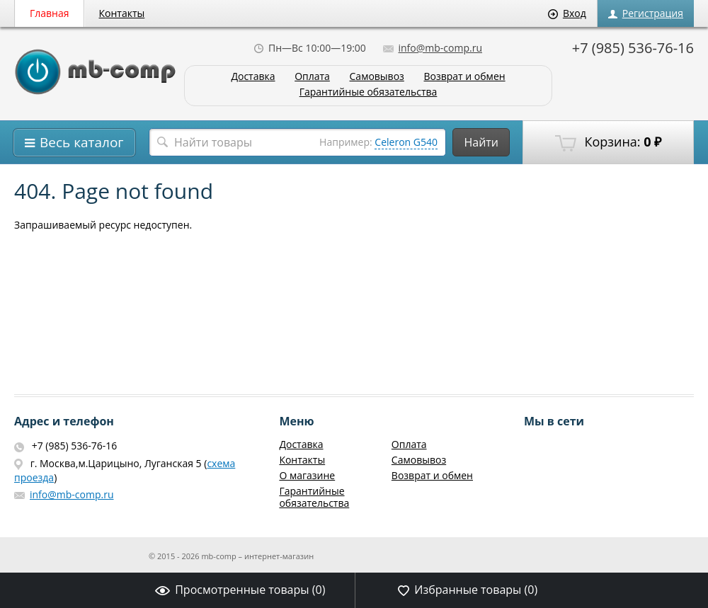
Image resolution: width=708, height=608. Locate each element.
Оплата (312, 77)
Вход (567, 13)
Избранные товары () (467, 589)
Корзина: (608, 142)
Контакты (122, 13)
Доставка (253, 77)
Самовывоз (377, 77)
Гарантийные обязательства (368, 92)
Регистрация (645, 13)
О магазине (307, 475)
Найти (481, 142)
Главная (49, 13)
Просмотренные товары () (240, 589)
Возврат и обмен (464, 77)
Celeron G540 (406, 142)
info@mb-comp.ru (432, 48)
